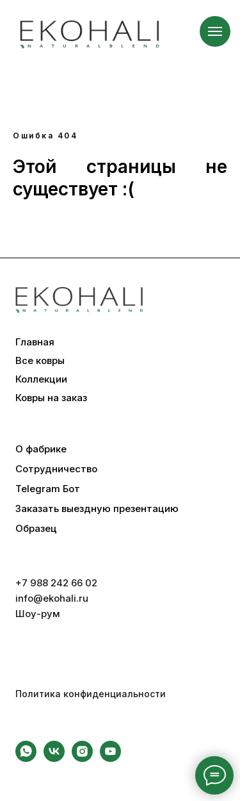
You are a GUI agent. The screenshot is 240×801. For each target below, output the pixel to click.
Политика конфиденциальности (90, 693)
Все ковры (40, 360)
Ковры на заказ (51, 397)
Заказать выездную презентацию (97, 509)
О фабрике (41, 449)
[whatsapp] (25, 758)
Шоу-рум (37, 613)
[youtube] (110, 758)
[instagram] (82, 758)
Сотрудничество (56, 469)
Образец (36, 529)
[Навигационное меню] (215, 31)
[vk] (54, 758)
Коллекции (41, 379)
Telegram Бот (47, 489)
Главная (34, 342)
